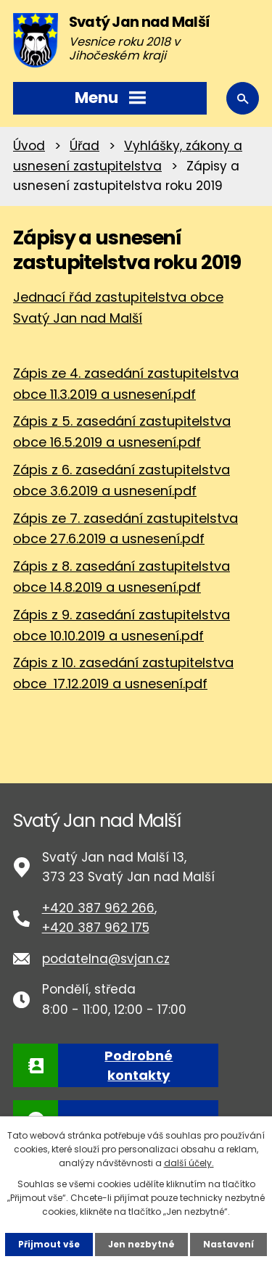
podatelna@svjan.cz (106, 958)
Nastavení (228, 1244)
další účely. (189, 1163)
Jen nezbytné (141, 1244)
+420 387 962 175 (95, 927)
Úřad (84, 145)
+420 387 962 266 (98, 908)
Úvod (29, 145)
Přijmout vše (49, 1244)
